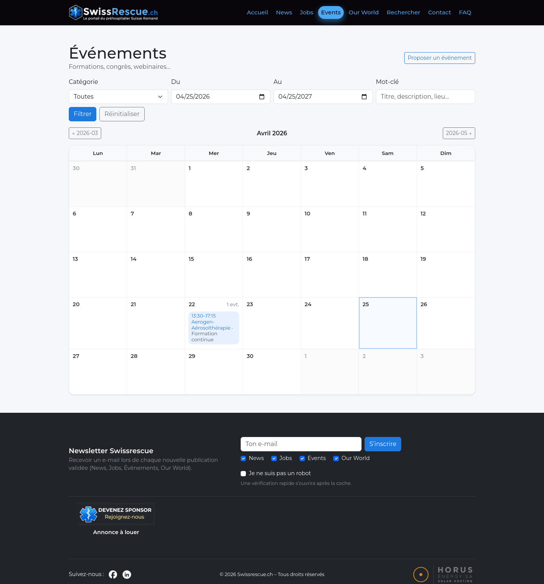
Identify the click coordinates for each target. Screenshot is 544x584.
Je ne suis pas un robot (280, 473)
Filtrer (82, 114)
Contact (439, 12)
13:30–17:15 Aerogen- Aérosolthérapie (212, 327)
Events (331, 12)
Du (175, 81)
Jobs (306, 12)
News (284, 12)
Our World (364, 12)
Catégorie (83, 81)
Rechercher (403, 12)
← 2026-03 (85, 133)
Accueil (257, 12)
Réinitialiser (121, 114)
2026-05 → (459, 133)
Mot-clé (387, 81)
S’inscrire (382, 444)
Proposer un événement (440, 57)
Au (278, 81)
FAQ (465, 12)
